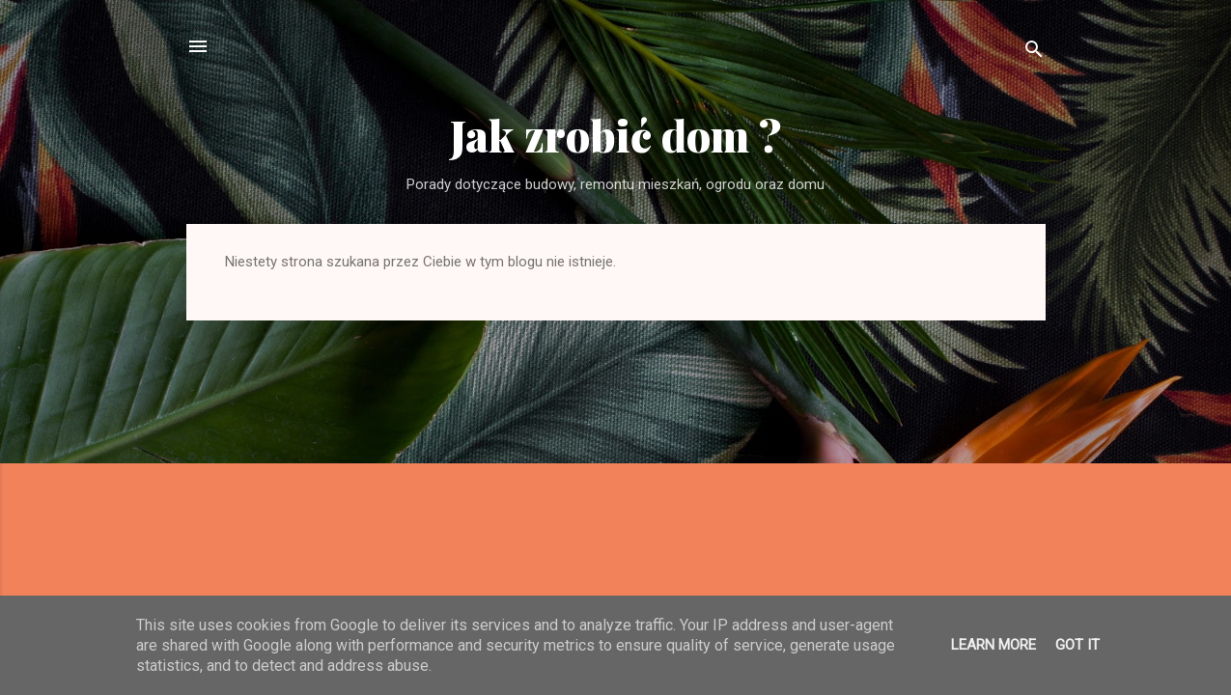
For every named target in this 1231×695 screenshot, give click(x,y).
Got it (1077, 644)
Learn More (993, 644)
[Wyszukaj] (1034, 52)
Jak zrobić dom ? (616, 134)
